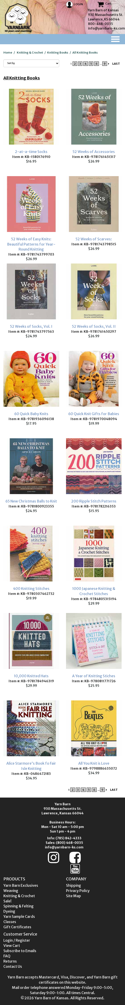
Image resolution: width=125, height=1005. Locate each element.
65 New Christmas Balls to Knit (31, 501)
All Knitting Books (85, 52)
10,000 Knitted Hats (31, 676)
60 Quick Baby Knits (31, 413)
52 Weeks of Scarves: (94, 239)
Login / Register (16, 940)
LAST (116, 64)
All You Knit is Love (93, 763)
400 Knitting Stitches (31, 588)
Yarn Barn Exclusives (20, 885)
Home (7, 52)
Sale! (7, 901)
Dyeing (9, 911)
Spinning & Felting (18, 906)
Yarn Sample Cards (19, 916)
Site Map (73, 896)
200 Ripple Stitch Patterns (93, 501)
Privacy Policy (78, 890)
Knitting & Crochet (30, 52)
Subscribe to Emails (19, 950)
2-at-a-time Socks (31, 151)
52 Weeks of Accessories (94, 151)
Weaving (10, 890)
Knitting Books (57, 52)
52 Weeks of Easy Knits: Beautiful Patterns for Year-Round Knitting (31, 244)
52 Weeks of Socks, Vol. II (94, 326)
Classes (9, 921)
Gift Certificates (17, 927)
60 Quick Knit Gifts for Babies (93, 413)
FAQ (6, 956)
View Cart (11, 945)
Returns (10, 961)
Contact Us (12, 966)
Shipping (73, 885)
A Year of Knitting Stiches (93, 676)
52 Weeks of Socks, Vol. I (31, 326)
